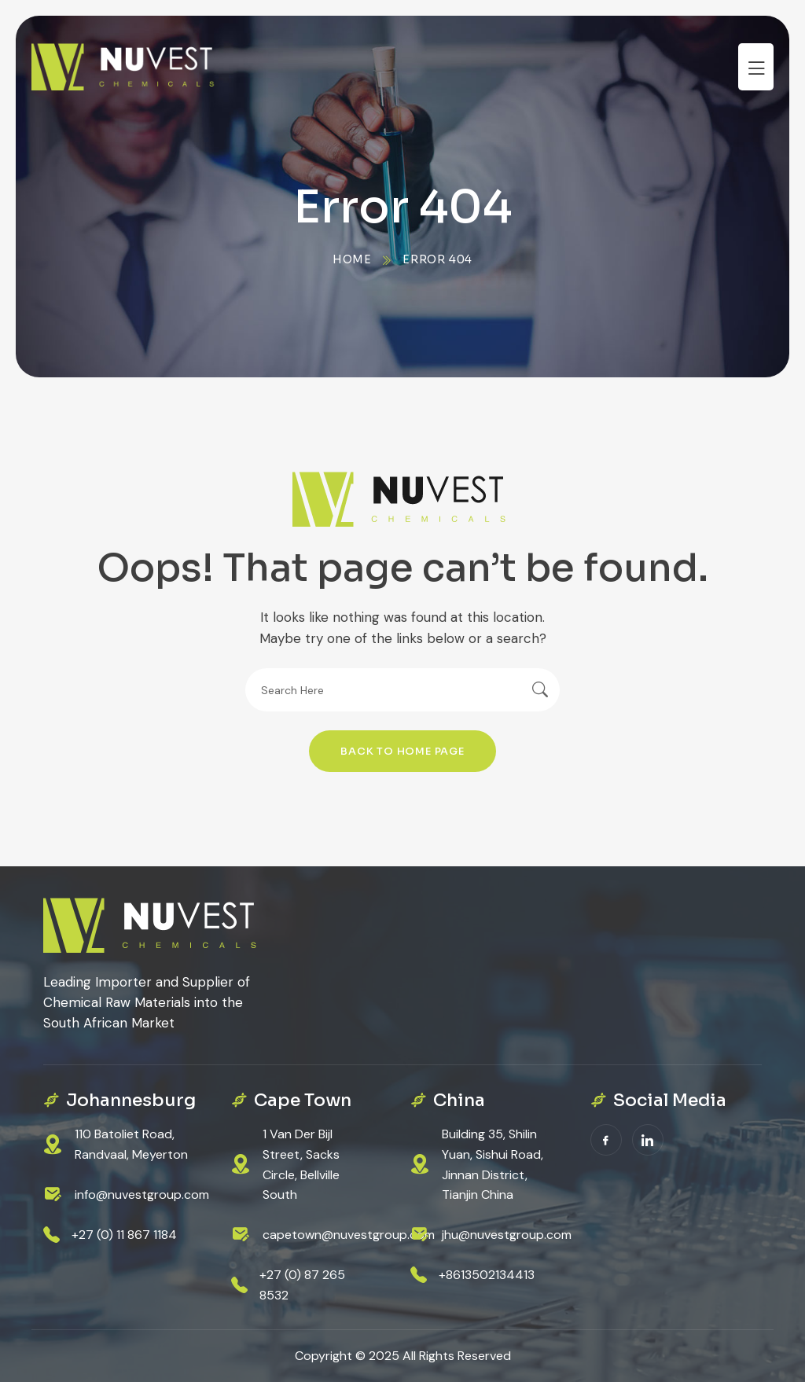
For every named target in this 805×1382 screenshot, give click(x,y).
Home (352, 259)
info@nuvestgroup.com (142, 1194)
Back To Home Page (402, 751)
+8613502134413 (487, 1274)
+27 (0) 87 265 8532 (302, 1284)
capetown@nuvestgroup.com (349, 1234)
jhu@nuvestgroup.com (507, 1234)
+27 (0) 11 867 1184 (124, 1234)
